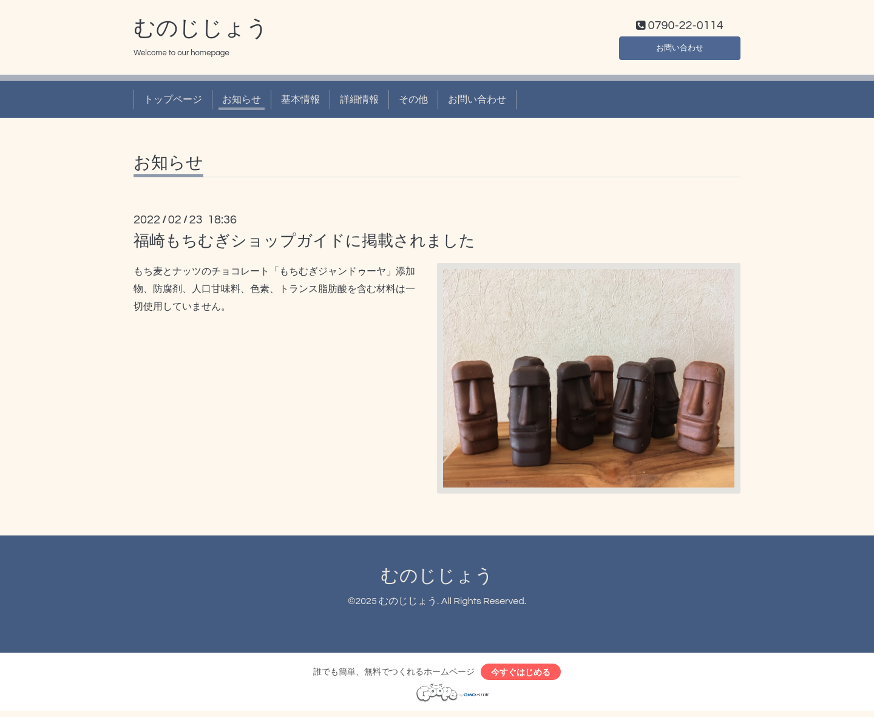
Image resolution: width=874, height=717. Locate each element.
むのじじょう (201, 30)
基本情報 (300, 102)
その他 (413, 102)
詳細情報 (359, 102)
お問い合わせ (680, 48)
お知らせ (241, 102)
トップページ (173, 102)
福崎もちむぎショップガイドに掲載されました (304, 244)
